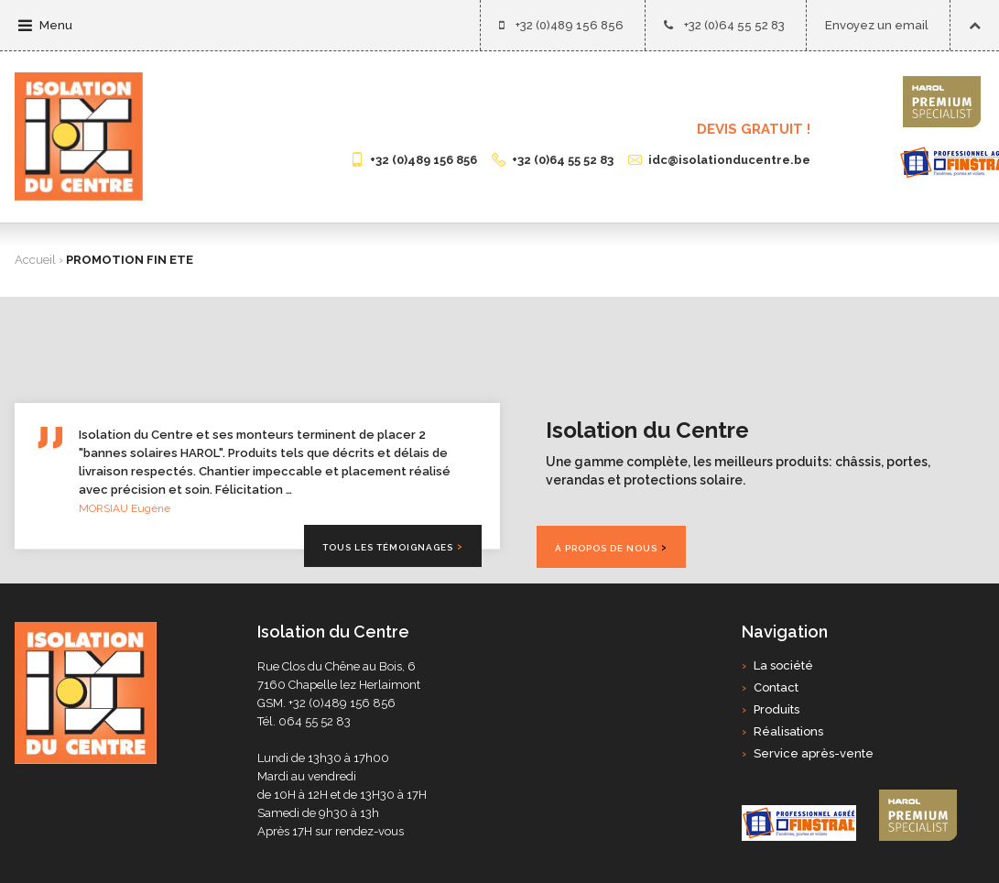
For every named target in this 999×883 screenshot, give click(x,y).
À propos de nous (606, 548)
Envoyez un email (876, 25)
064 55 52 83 (314, 721)
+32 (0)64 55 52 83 (724, 25)
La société (783, 665)
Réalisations (788, 731)
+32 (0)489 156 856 (561, 25)
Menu (45, 25)
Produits (776, 709)
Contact (776, 687)
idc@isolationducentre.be (719, 159)
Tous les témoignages (387, 547)
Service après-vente (814, 753)
